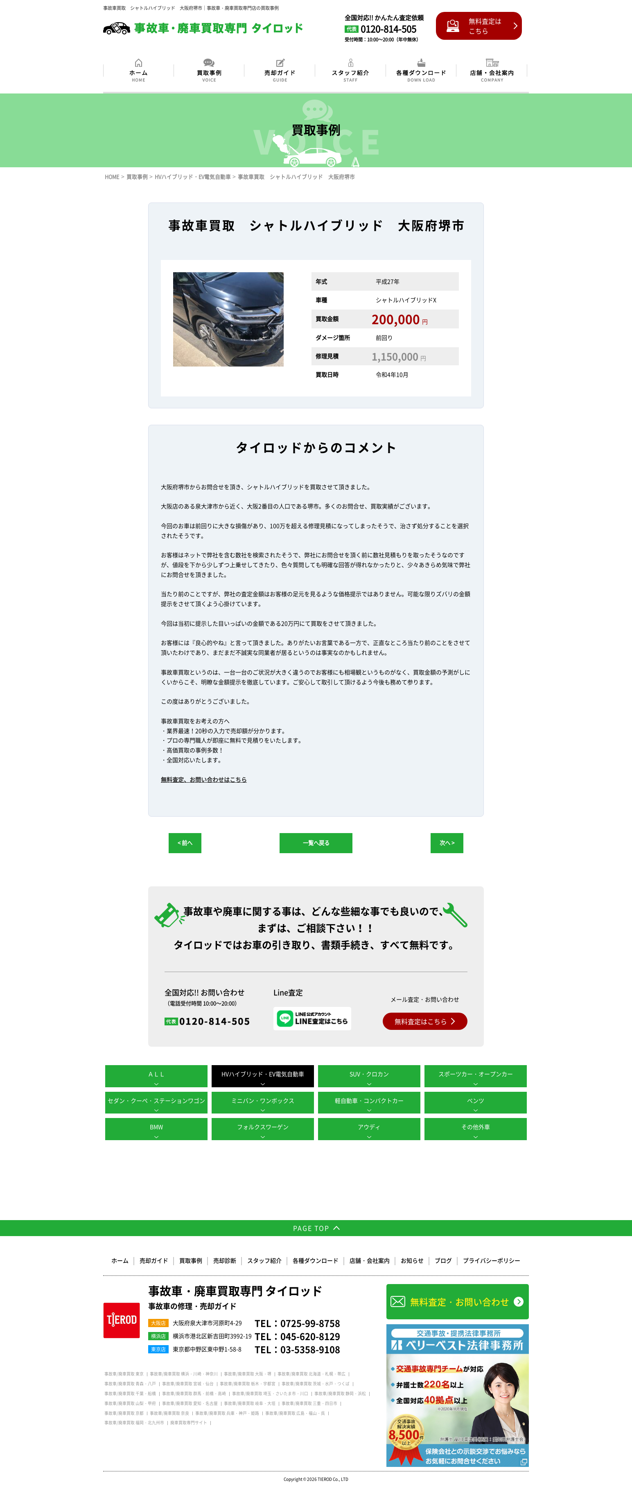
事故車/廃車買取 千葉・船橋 (130, 1393)
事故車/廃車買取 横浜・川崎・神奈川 (184, 1374)
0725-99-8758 (310, 1323)
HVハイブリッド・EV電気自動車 (262, 1074)
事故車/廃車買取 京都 (124, 1413)
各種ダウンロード (316, 1260)
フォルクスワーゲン (263, 1127)
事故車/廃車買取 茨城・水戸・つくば (316, 1384)
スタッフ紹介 (264, 1260)
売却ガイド (154, 1260)
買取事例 (190, 1260)
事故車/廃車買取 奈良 (169, 1413)
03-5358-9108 (310, 1349)
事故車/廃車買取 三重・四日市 (309, 1403)
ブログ (443, 1260)
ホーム (120, 1260)
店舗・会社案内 (370, 1260)
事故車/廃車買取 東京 (124, 1374)
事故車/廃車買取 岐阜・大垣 (249, 1403)
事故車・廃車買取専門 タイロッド (235, 1298)
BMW (156, 1127)
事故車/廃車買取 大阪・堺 (247, 1374)
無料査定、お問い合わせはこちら (204, 779)
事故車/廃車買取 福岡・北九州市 (134, 1423)
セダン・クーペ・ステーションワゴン (156, 1100)
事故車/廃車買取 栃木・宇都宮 (247, 1384)
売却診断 (224, 1260)
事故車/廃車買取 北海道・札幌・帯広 (311, 1374)
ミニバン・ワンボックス (262, 1100)
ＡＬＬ (156, 1074)
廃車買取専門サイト (188, 1423)
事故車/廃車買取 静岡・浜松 (340, 1393)
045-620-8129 (310, 1336)
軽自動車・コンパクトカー (369, 1100)
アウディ (369, 1127)
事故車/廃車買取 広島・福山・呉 (295, 1413)
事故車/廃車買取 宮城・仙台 (188, 1384)
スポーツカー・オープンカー (475, 1074)
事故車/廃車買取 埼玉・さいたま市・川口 (270, 1393)
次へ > (447, 843)
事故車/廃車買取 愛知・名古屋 (190, 1403)
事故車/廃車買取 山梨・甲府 (130, 1403)
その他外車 (475, 1127)
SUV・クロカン (369, 1074)
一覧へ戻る (316, 843)
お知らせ (412, 1260)
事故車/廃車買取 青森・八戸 (130, 1384)
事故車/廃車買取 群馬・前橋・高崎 (194, 1393)
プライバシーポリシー (491, 1260)
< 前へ (185, 843)
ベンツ (475, 1100)
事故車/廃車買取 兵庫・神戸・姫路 (227, 1413)
